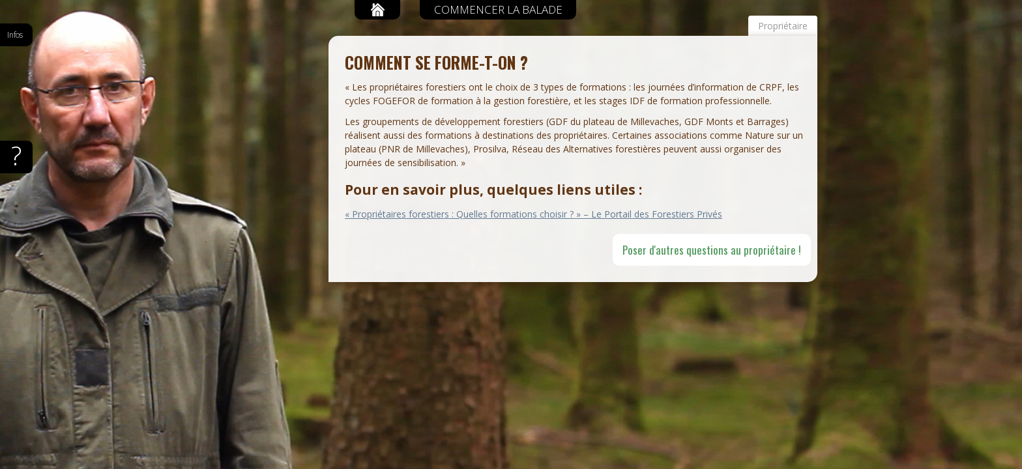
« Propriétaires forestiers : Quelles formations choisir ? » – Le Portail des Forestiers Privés (533, 214)
